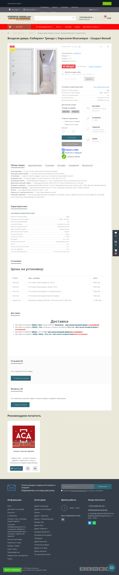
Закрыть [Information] (107, 3)
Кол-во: (64, 128)
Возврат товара (13, 546)
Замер (94, 138)
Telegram (89, 523)
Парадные (38, 538)
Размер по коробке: (69, 108)
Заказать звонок (84, 19)
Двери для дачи (40, 551)
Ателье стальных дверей (24, 451)
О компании (45, 7)
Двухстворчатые (40, 541)
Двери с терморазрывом (43, 519)
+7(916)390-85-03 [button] (97, 506)
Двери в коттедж (40, 548)
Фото (9, 506)
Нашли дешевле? (95, 66)
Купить (89, 79)
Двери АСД (38, 525)
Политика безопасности (79, 491)
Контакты (75, 7)
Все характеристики (101, 87)
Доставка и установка (15, 509)
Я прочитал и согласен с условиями (83, 491)
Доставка (96, 106)
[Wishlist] (100, 46)
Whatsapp (94, 523)
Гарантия (44, 12)
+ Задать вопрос (20, 404)
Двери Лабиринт (18, 33)
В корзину (72, 138)
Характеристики (35, 165)
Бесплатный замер (14, 539)
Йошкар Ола (39, 522)
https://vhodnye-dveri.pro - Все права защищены (23, 568)
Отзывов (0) (74, 165)
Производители (13, 552)
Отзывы (68, 27)
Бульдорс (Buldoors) (42, 532)
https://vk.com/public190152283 (63, 519)
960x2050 (75, 112)
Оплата (54, 7)
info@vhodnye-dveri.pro (98, 510)
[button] (116, 252)
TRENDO (31, 33)
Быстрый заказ (72, 144)
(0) (80, 47)
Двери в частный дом (42, 509)
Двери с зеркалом (41, 516)
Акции (77, 27)
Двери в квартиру (41, 506)
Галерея (53, 12)
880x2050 (66, 112)
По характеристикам (42, 554)
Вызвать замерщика (12, 570)
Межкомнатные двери (43, 535)
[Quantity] (68, 131)
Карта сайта (12, 549)
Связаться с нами (14, 543)
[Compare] (108, 46)
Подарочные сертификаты (17, 555)
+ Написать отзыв (21, 378)
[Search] (73, 18)
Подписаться (102, 486)
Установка (64, 7)
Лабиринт (77, 53)
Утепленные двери (41, 545)
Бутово (37, 512)
